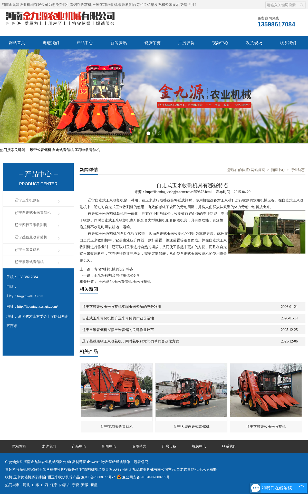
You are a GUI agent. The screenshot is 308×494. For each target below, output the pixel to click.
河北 (26, 485)
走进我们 (51, 43)
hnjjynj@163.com (30, 296)
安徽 (84, 485)
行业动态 (297, 170)
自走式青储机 (63, 150)
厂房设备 (186, 43)
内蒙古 (64, 485)
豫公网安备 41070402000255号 (143, 477)
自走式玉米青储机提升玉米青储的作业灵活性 (118, 318)
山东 (35, 485)
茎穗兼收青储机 (87, 150)
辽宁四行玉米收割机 (31, 225)
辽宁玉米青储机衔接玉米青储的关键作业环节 (118, 330)
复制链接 (79, 462)
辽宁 (53, 485)
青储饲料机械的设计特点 (113, 269)
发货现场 (254, 43)
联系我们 (288, 43)
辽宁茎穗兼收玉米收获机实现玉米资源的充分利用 (121, 307)
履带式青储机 (41, 150)
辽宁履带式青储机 (29, 262)
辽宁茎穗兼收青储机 (31, 237)
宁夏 (75, 485)
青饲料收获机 (80, 5)
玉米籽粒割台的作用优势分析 (117, 275)
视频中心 (220, 43)
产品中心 (84, 43)
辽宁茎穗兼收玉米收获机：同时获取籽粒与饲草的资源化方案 (130, 341)
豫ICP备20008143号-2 (98, 477)
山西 (44, 485)
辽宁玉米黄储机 (27, 249)
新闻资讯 (118, 43)
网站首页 (17, 43)
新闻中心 (278, 170)
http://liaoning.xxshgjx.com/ (37, 306)
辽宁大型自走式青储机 (191, 427)
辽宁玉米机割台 (27, 200)
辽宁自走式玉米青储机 (33, 213)
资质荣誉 (152, 43)
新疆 (94, 485)
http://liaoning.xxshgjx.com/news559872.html (178, 192)
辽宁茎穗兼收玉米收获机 (266, 427)
